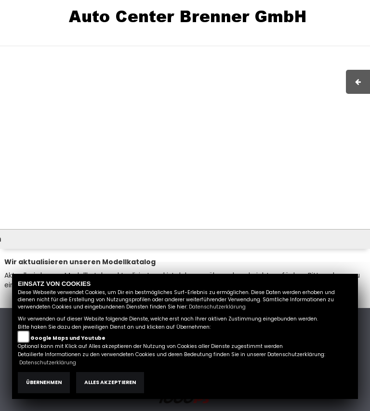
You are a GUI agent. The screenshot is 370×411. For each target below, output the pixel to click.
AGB (258, 41)
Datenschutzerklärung (217, 306)
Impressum (226, 41)
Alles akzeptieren (110, 382)
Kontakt (286, 41)
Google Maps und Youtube (68, 338)
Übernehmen (44, 382)
